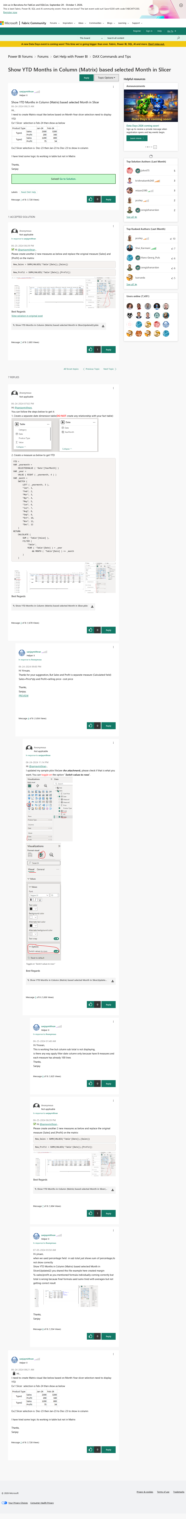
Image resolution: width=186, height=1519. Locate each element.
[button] (86, 77)
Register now (10, 12)
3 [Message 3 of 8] (21, 628)
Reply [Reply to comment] (108, 350)
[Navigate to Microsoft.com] (8, 23)
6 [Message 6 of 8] (43, 1081)
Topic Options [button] (105, 77)
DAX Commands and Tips (112, 56)
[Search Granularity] (91, 38)
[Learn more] (137, 138)
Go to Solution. (68, 178)
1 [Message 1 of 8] (21, 199)
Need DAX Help (28, 192)
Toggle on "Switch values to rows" (40, 969)
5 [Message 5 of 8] (35, 1002)
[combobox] (144, 38)
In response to (23, 238)
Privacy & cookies (145, 1497)
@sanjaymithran (26, 249)
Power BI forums (20, 56)
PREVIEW (23, 700)
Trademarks (178, 1497)
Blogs (109, 22)
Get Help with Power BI (70, 56)
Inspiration (68, 22)
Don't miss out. (156, 44)
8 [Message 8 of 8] (43, 1334)
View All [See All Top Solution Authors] (131, 217)
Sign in (149, 30)
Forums (53, 22)
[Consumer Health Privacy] (42, 1508)
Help (159, 30)
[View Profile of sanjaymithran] (26, 91)
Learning (122, 22)
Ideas (80, 22)
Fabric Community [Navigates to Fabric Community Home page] (34, 23)
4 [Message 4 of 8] (28, 723)
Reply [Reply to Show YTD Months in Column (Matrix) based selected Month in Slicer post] (108, 199)
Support (136, 22)
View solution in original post (27, 316)
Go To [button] (170, 31)
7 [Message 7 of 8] (21, 342)
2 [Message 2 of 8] (21, 1447)
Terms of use (163, 1497)
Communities (95, 22)
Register (137, 30)
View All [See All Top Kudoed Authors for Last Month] (131, 284)
